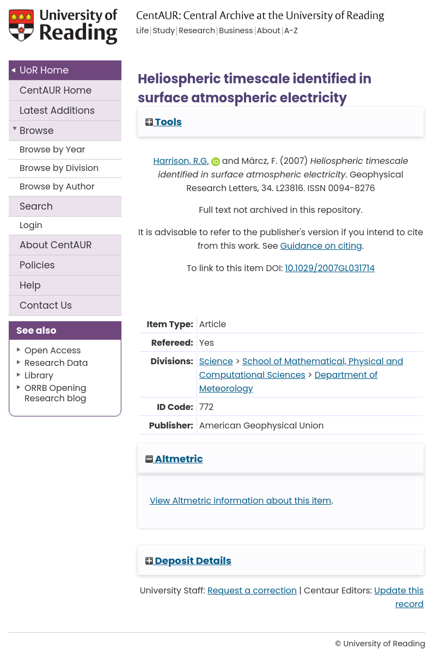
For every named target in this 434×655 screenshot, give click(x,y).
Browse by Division (59, 168)
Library (39, 375)
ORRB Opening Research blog (56, 393)
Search (36, 206)
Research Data (56, 363)
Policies (37, 265)
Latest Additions (57, 110)
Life (142, 31)
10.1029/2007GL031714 (330, 268)
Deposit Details (188, 560)
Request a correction (252, 590)
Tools (163, 121)
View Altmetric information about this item (241, 500)
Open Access (53, 350)
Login (31, 225)
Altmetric (174, 459)
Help (30, 285)
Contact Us (46, 305)
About (56, 245)
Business (236, 31)
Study (163, 31)
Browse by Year (52, 149)
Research (197, 31)
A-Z (291, 31)
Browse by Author (57, 186)
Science (216, 361)
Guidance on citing (321, 246)
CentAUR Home (55, 90)
